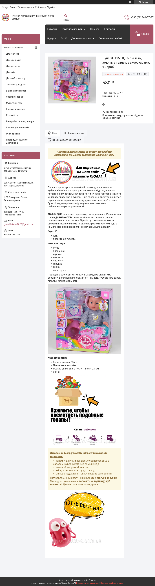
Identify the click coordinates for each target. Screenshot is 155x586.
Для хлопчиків (13, 60)
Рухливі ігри (12, 115)
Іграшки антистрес (15, 109)
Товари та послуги (72, 29)
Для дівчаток (13, 66)
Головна (52, 29)
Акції (64, 38)
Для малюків (13, 54)
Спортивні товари (15, 97)
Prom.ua (92, 580)
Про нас (94, 29)
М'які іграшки (13, 133)
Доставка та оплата (82, 38)
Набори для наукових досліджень (17, 141)
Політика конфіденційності (112, 583)
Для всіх (10, 72)
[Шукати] (66, 15)
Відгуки (51, 38)
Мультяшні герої (14, 103)
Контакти (109, 29)
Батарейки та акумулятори (20, 121)
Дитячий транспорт (16, 78)
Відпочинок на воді (16, 90)
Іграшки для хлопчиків (17, 127)
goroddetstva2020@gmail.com (19, 224)
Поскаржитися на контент (87, 583)
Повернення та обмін (110, 38)
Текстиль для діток (16, 84)
